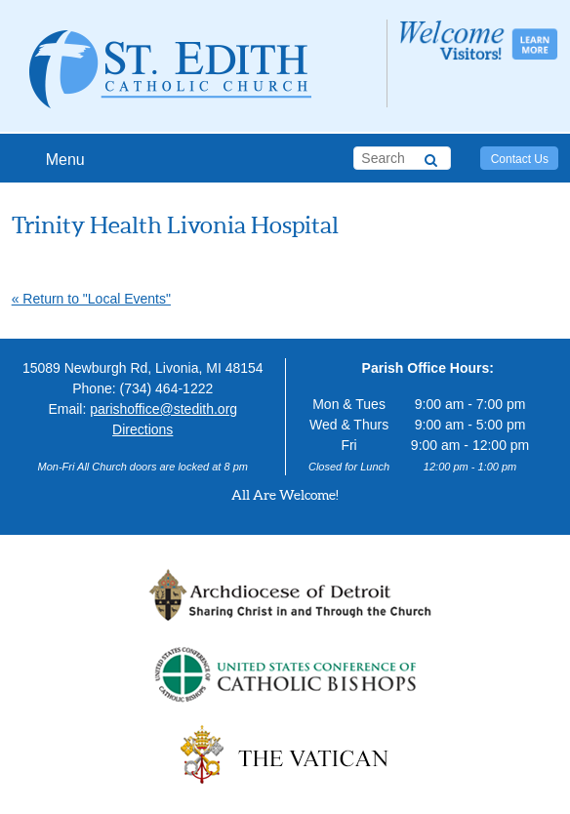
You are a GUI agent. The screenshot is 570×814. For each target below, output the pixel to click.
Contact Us (520, 159)
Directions (142, 429)
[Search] (431, 157)
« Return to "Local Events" (91, 298)
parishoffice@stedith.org (163, 409)
